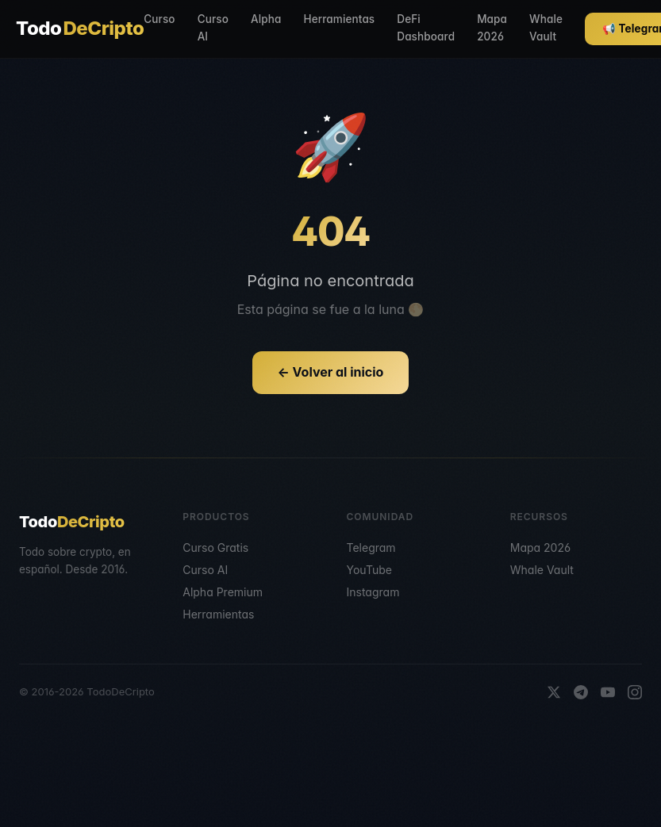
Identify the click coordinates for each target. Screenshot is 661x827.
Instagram (373, 592)
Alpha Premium (223, 592)
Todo (80, 28)
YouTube (369, 569)
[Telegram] (581, 692)
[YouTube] (608, 692)
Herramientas (339, 19)
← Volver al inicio (331, 372)
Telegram (371, 547)
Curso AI (213, 28)
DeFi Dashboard (426, 28)
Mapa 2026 (492, 28)
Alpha (266, 19)
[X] (554, 692)
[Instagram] (635, 692)
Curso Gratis (215, 547)
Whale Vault (546, 28)
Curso (159, 19)
